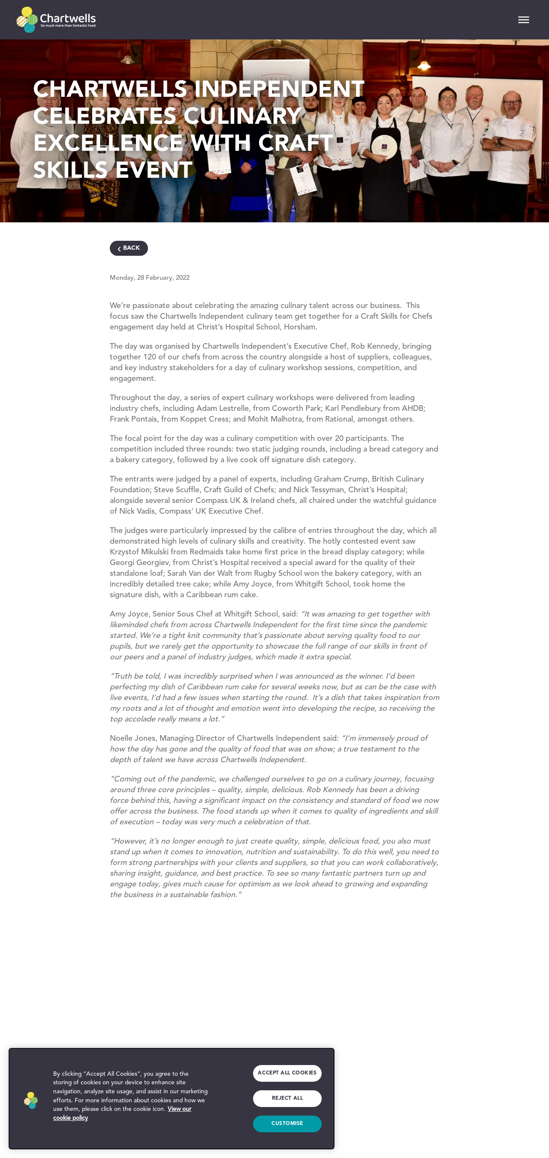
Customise (287, 1123)
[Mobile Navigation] (524, 20)
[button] (31, 1098)
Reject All (287, 1098)
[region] (172, 1098)
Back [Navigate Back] (131, 248)
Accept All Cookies (286, 1072)
